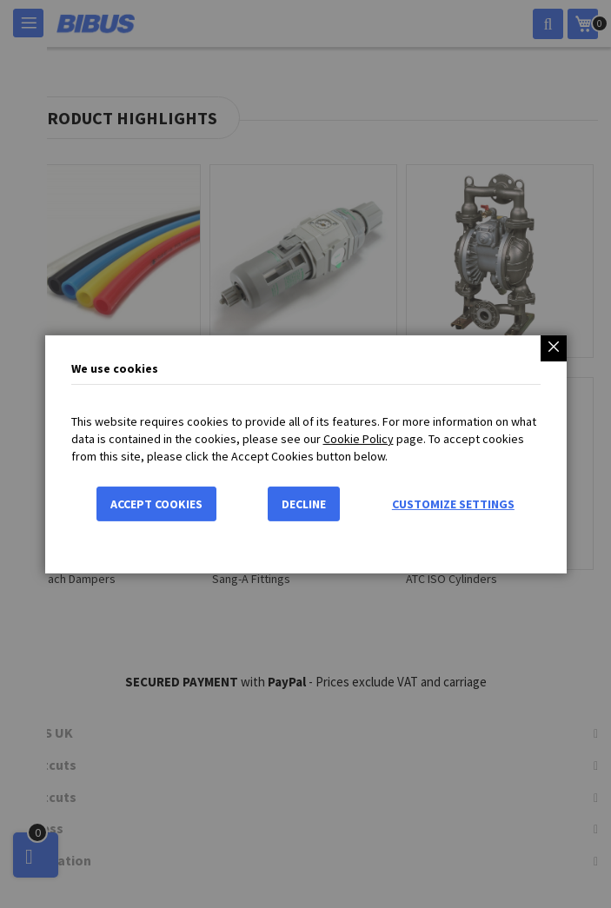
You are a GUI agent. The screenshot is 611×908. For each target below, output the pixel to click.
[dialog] (305, 454)
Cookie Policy (358, 439)
